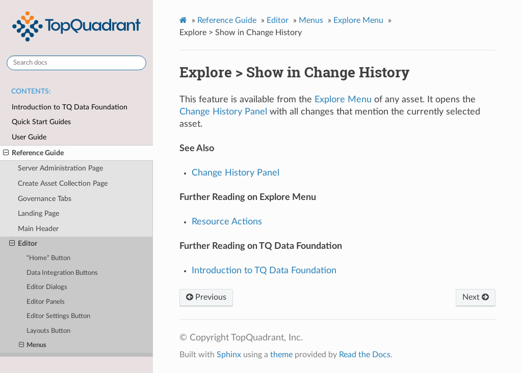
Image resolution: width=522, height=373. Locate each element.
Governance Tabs (44, 199)
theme (281, 355)
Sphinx (229, 355)
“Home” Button (48, 258)
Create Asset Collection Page (63, 183)
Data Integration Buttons (62, 273)
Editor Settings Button (58, 316)
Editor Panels (46, 302)
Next (475, 297)
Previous (206, 297)
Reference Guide (33, 153)
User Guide (29, 137)
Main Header (38, 229)
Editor (23, 243)
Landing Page (38, 213)
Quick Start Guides (41, 122)
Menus (33, 345)
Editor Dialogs (47, 287)
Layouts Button (48, 331)
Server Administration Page (60, 168)
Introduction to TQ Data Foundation (69, 107)
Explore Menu (358, 20)
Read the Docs (364, 355)
